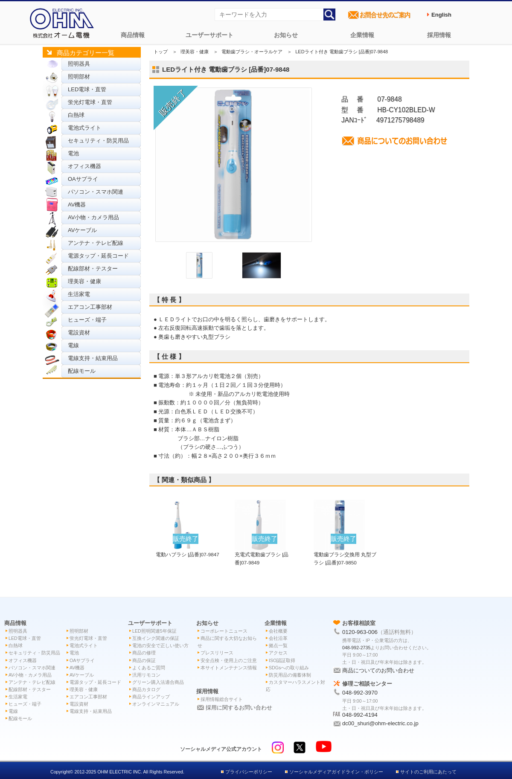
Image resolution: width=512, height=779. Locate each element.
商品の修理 (144, 652)
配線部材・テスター (93, 268)
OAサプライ (83, 179)
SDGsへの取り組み (289, 667)
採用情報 (439, 35)
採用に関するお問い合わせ (239, 707)
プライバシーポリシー (248, 771)
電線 (73, 345)
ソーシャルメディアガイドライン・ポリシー (336, 771)
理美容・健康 (84, 281)
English (441, 15)
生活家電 (79, 294)
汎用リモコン (146, 674)
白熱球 (76, 115)
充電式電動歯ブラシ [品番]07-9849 (262, 554)
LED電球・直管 (87, 89)
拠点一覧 (278, 645)
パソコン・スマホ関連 (95, 192)
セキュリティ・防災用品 (98, 140)
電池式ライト (84, 128)
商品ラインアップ (151, 696)
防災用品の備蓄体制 (290, 674)
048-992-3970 (360, 692)
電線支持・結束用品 (93, 358)
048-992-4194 (360, 715)
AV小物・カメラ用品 (93, 217)
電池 (73, 153)
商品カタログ (146, 689)
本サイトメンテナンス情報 (229, 667)
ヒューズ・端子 (87, 320)
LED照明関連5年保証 (154, 631)
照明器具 (79, 64)
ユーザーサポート (209, 35)
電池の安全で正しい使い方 (160, 645)
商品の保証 (144, 660)
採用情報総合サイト (222, 699)
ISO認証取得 (282, 660)
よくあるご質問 (148, 667)
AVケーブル (82, 230)
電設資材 (79, 332)
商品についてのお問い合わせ (378, 670)
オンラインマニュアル (155, 703)
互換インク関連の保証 (155, 638)
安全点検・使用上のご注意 (229, 660)
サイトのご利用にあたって (428, 771)
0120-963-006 (360, 632)
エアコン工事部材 (90, 307)
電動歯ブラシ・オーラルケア (251, 51)
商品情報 (133, 35)
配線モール (82, 371)
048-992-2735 (356, 647)
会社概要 (278, 631)
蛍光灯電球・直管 (90, 102)
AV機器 (77, 204)
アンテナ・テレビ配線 (95, 243)
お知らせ (286, 35)
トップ (161, 51)
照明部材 (79, 76)
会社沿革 (278, 638)
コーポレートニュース (224, 631)
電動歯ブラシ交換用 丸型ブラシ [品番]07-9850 (345, 554)
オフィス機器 (84, 166)
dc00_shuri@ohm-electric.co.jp (380, 723)
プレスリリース (217, 652)
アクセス (278, 652)
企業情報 (362, 35)
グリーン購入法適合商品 (158, 682)
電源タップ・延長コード (98, 256)
